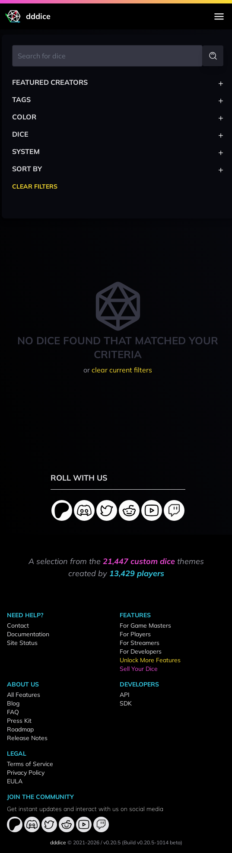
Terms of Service (30, 764)
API (125, 695)
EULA (14, 781)
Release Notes (27, 738)
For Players (135, 634)
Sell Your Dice (139, 669)
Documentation (28, 634)
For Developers (141, 651)
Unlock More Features (150, 660)
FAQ (13, 712)
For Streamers (139, 643)
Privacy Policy (25, 772)
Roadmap (20, 729)
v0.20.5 (112, 842)
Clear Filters (34, 186)
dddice (58, 842)
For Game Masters (145, 625)
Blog (13, 703)
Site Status (22, 643)
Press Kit (19, 721)
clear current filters (122, 370)
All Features (23, 695)
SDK (126, 703)
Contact (18, 625)
